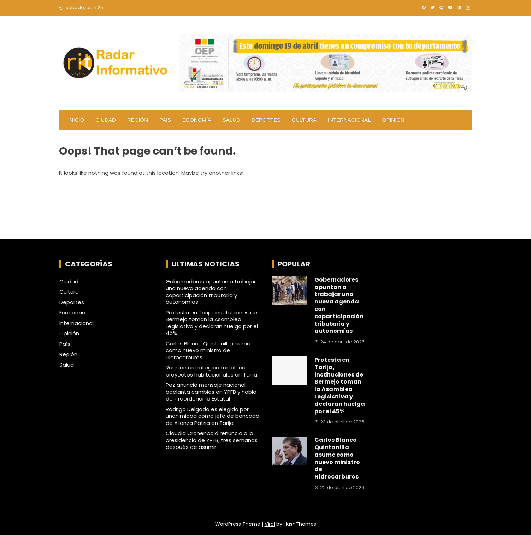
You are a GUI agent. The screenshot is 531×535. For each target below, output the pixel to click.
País (165, 120)
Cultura (304, 120)
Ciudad (105, 120)
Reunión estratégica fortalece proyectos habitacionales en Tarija (211, 371)
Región (137, 120)
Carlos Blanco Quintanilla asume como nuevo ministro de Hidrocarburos (208, 350)
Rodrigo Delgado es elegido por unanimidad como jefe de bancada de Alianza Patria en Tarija (212, 416)
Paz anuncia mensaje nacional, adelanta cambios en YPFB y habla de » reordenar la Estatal (211, 391)
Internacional (349, 120)
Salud (231, 120)
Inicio (76, 120)
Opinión (393, 120)
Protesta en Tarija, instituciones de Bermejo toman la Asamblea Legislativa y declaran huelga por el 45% (212, 323)
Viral (270, 524)
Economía (196, 120)
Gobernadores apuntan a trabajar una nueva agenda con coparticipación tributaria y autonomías (211, 292)
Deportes (266, 120)
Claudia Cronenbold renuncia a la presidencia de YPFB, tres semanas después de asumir (212, 440)
